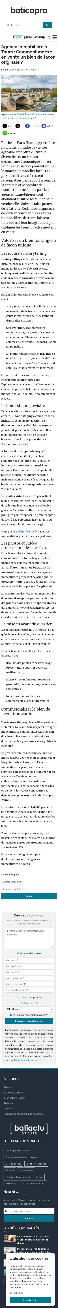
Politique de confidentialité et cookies (24, 1113)
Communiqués (26, 1170)
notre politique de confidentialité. (22, 1059)
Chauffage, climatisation (17, 1150)
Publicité (8, 1108)
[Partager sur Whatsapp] (9, 133)
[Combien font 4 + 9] (29, 990)
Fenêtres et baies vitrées (18, 1177)
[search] (47, 25)
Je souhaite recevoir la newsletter (30, 1014)
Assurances (11, 1183)
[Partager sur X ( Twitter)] (18, 126)
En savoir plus (16, 1292)
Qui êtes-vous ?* (29, 1003)
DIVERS (32, 70)
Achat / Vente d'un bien (33, 1183)
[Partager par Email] (7, 126)
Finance (39, 1177)
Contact (8, 1087)
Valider (29, 896)
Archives (8, 1103)
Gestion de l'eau (13, 1163)
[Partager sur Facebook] (32, 126)
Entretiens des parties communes (22, 1157)
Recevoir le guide (10, 874)
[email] (32, 1211)
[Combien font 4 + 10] (29, 889)
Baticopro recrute (13, 1092)
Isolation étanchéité (36, 1163)
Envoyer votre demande (29, 1021)
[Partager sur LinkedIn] (47, 126)
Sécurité (10, 1170)
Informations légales (14, 1097)
